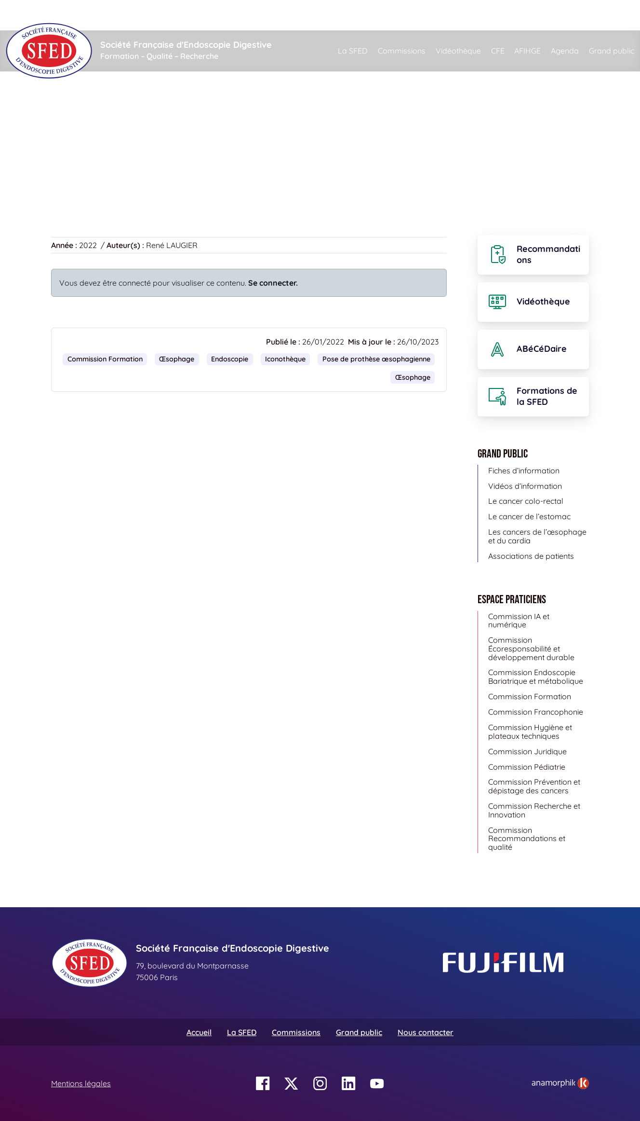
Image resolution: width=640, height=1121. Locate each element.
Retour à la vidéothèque (99, 173)
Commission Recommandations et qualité (526, 838)
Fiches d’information (524, 470)
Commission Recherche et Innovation (534, 810)
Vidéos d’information (525, 486)
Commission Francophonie (535, 712)
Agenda (565, 50)
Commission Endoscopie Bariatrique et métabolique (535, 676)
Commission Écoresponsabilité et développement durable (531, 648)
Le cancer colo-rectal (525, 501)
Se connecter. (273, 283)
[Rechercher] (376, 15)
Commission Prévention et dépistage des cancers (534, 786)
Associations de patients (531, 556)
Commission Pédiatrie (526, 767)
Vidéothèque (458, 50)
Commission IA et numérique (518, 620)
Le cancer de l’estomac (529, 516)
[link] (560, 1083)
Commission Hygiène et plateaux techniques (530, 731)
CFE (498, 50)
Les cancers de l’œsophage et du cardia (537, 536)
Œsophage (176, 359)
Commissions (402, 50)
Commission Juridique (527, 751)
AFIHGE (527, 50)
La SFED (353, 50)
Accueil (66, 116)
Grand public (611, 50)
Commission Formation (105, 359)
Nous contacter (425, 1032)
